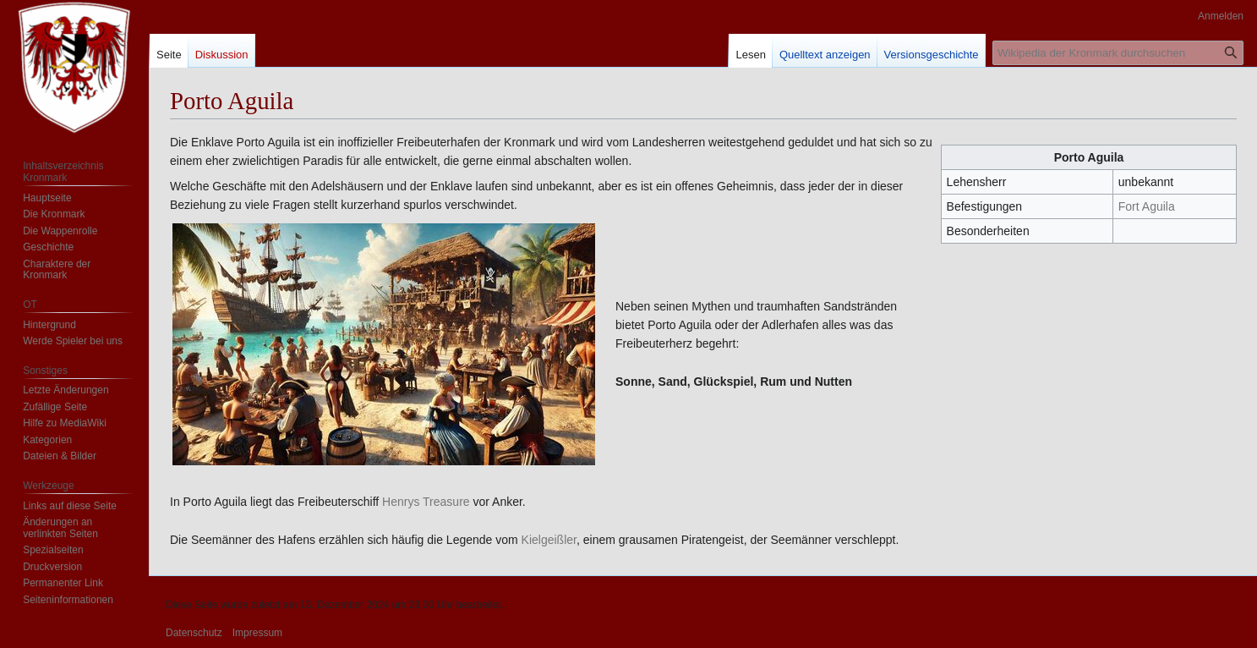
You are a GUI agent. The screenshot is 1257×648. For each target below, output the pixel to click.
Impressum (257, 633)
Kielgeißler (549, 539)
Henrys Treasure (425, 501)
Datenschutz (194, 633)
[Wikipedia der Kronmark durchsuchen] (1117, 53)
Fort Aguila (1146, 206)
